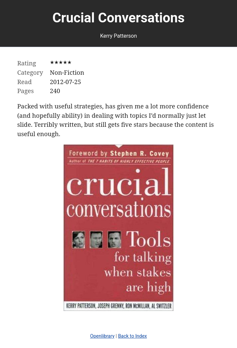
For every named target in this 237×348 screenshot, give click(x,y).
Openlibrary (102, 336)
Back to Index (132, 336)
